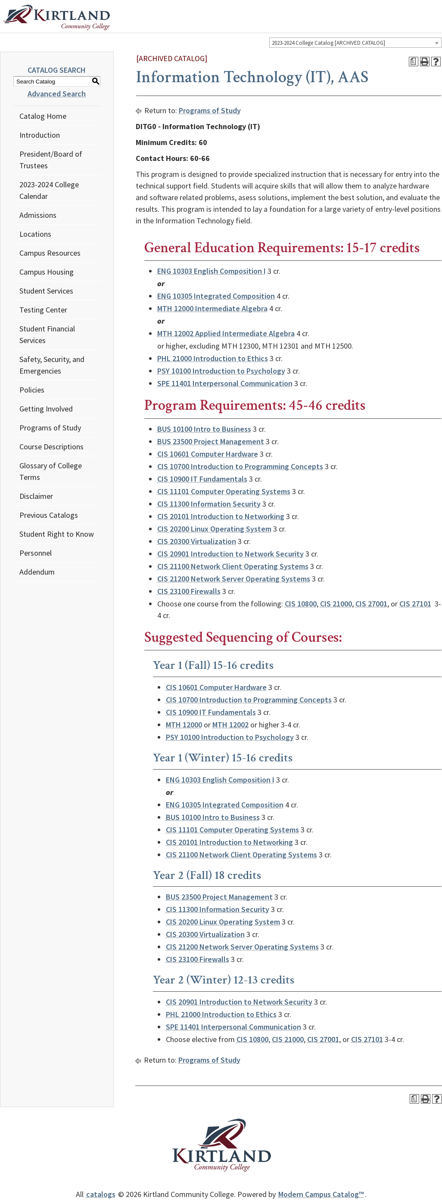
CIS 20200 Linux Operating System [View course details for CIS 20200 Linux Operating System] (214, 529)
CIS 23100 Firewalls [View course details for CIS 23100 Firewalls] (189, 591)
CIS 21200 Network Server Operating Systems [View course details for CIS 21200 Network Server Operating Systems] (233, 579)
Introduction (39, 135)
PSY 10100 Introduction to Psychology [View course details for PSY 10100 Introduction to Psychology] (221, 371)
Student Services (46, 291)
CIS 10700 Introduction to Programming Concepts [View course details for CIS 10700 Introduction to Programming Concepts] (240, 466)
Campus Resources (50, 253)
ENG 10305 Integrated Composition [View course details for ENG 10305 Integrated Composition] (216, 296)
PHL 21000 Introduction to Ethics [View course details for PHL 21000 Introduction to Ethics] (212, 358)
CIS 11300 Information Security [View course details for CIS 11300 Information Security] (209, 504)
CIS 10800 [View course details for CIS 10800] (301, 604)
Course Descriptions (51, 447)
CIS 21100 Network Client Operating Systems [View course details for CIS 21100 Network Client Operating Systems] (232, 566)
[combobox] (355, 42)
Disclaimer (36, 496)
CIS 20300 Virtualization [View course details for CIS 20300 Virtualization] (196, 541)
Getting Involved (46, 409)
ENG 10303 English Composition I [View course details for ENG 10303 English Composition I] (211, 271)
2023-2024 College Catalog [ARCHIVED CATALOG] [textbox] (328, 42)
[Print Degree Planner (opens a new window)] (413, 61)
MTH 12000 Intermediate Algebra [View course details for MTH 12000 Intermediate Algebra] (212, 308)
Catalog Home (42, 116)
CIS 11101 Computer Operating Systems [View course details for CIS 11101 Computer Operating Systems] (223, 491)
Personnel (35, 553)
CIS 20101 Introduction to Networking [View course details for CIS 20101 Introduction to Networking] (220, 516)
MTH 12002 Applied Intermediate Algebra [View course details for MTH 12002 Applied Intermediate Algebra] (226, 333)
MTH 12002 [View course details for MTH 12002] (230, 725)
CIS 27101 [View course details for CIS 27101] (415, 604)
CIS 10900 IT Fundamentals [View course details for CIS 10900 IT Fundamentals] (202, 479)
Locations (35, 234)
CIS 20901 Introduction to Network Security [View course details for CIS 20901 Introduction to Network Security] (230, 554)
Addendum (37, 572)
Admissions (37, 215)
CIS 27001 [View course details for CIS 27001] (371, 604)
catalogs (100, 1194)
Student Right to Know (56, 534)
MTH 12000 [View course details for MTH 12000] (184, 725)
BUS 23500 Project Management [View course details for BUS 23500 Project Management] (210, 441)
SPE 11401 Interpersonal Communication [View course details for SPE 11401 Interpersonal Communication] (225, 383)
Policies (31, 390)
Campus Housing (46, 272)
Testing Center (43, 310)
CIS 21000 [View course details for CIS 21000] (336, 604)
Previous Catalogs (48, 515)
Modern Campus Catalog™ (321, 1194)
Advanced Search (57, 94)
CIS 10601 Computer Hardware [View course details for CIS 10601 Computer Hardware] (207, 454)
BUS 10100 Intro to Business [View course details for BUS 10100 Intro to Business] (204, 429)
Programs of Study (50, 428)
